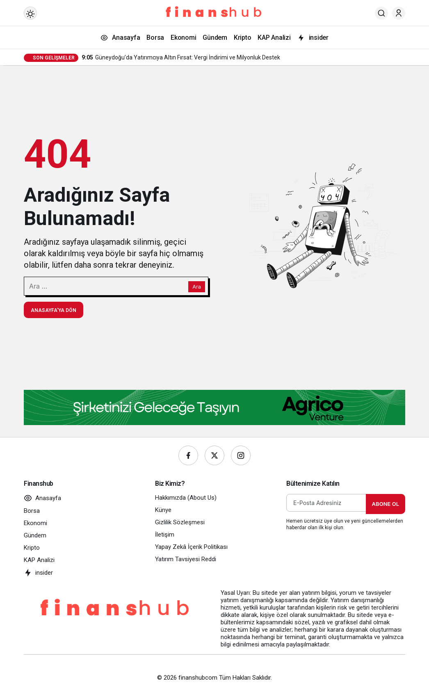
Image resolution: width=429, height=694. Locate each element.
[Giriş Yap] (398, 13)
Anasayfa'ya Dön (53, 310)
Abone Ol (385, 504)
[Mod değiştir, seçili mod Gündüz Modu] (30, 13)
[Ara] (381, 13)
